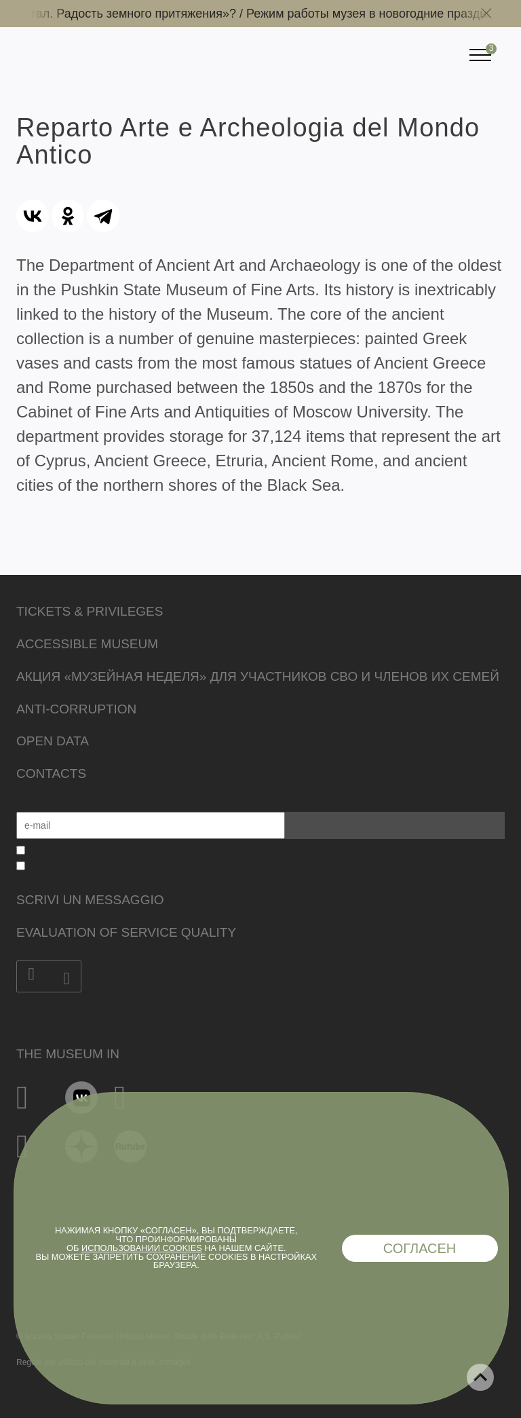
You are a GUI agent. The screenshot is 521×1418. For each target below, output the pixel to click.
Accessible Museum (87, 644)
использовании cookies (141, 1248)
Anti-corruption (76, 709)
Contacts (51, 773)
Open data (52, 741)
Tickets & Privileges (89, 611)
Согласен (420, 1248)
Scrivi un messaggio (89, 900)
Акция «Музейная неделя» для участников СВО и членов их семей (257, 676)
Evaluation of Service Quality (126, 932)
